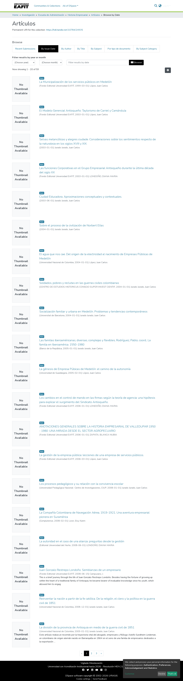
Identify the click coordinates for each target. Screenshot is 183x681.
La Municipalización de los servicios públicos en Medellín (75, 82)
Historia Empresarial (78, 15)
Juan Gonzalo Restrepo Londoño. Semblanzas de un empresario (80, 570)
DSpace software (74, 675)
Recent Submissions (25, 48)
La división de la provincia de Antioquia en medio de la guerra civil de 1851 (86, 627)
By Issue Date (48, 48)
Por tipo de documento (119, 48)
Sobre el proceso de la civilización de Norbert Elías (71, 225)
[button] (160, 6)
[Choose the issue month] (50, 62)
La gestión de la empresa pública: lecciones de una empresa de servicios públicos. (91, 455)
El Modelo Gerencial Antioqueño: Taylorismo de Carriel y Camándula (82, 111)
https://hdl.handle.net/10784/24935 (64, 29)
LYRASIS (113, 675)
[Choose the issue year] (23, 62)
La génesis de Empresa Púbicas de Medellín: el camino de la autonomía (85, 369)
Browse (136, 62)
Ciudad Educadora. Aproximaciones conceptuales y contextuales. (80, 197)
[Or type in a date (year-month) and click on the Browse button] (97, 62)
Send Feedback (100, 679)
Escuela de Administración (51, 15)
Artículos (95, 15)
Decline (161, 673)
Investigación (28, 15)
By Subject (96, 48)
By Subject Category (146, 48)
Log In (166, 5)
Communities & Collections (47, 5)
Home (15, 15)
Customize (129, 673)
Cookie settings (83, 679)
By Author (66, 48)
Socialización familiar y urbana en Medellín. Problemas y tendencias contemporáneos (93, 311)
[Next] (101, 653)
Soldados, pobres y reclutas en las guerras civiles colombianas (79, 283)
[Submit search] (156, 6)
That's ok (172, 673)
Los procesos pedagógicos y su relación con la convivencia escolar (81, 484)
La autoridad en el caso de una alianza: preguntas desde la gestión (81, 541)
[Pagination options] (168, 70)
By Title (81, 48)
